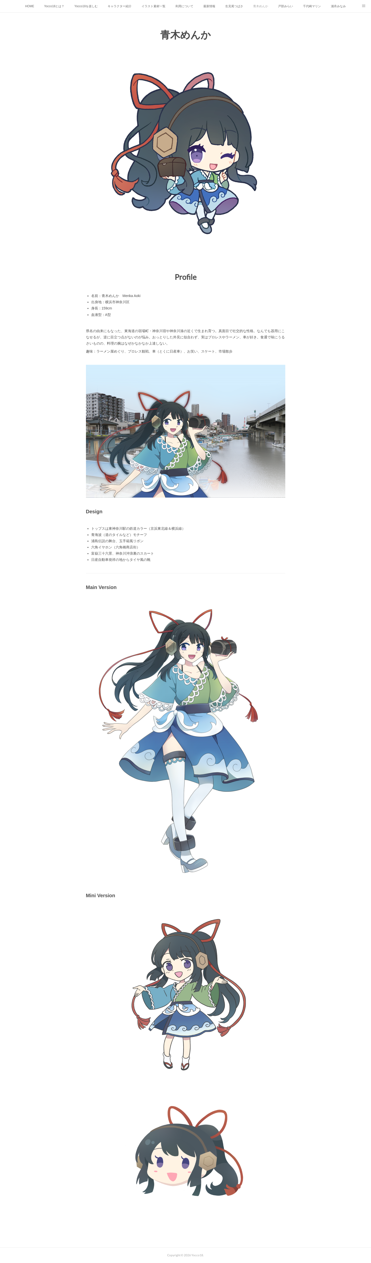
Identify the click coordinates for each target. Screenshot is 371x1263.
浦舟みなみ (338, 6)
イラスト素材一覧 (153, 6)
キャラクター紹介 (120, 6)
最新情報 (209, 6)
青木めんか (260, 6)
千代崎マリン (312, 6)
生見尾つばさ (234, 6)
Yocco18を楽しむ (86, 6)
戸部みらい (285, 6)
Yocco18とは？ (54, 6)
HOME (29, 6)
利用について (184, 6)
